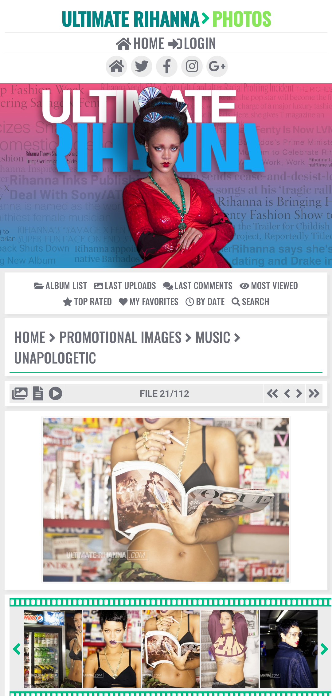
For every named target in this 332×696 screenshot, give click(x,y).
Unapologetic (55, 357)
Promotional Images (120, 336)
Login (192, 42)
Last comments (197, 284)
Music (212, 336)
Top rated (88, 300)
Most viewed (268, 284)
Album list (61, 284)
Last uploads (125, 284)
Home (140, 42)
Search (249, 300)
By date (205, 300)
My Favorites (148, 300)
